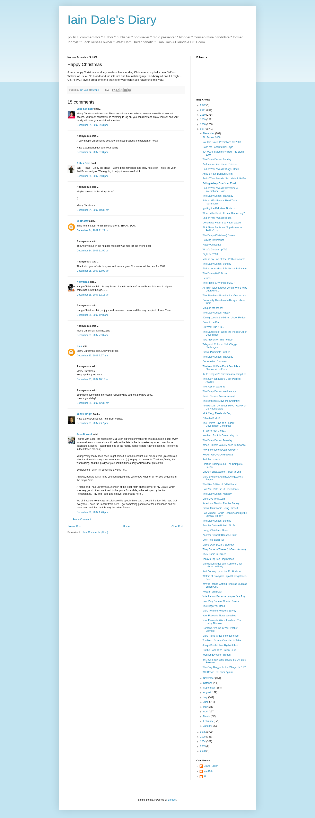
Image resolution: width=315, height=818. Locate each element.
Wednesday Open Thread (216, 654)
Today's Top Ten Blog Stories (218, 559)
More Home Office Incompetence (220, 635)
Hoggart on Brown (212, 591)
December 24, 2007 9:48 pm (92, 176)
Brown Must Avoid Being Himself (220, 508)
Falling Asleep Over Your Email (219, 183)
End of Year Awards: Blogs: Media (220, 169)
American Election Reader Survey (220, 503)
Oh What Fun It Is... (213, 327)
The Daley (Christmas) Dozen (218, 235)
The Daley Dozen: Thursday (217, 195)
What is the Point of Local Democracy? (223, 213)
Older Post (177, 526)
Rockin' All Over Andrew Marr (218, 454)
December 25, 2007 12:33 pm (93, 403)
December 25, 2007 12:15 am (93, 294)
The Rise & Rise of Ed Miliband (219, 484)
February (208, 721)
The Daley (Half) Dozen (215, 273)
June (206, 702)
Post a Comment (82, 519)
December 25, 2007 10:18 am (93, 379)
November (209, 678)
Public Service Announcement (218, 396)
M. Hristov (83, 221)
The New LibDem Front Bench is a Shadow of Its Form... (221, 368)
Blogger (172, 799)
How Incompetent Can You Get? (219, 449)
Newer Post (75, 526)
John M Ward (84, 434)
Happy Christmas (211, 244)
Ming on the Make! (212, 308)
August (207, 692)
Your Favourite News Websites (219, 615)
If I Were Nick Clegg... (214, 430)
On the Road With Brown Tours (219, 650)
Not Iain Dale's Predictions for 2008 (221, 142)
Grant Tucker (211, 765)
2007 (203, 129)
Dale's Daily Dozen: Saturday (218, 544)
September (209, 687)
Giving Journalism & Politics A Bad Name (224, 268)
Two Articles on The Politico (217, 339)
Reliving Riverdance (213, 240)
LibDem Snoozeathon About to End (221, 471)
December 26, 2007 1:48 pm (92, 512)
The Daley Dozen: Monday (216, 493)
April (206, 711)
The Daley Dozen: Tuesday (217, 440)
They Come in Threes (214, 554)
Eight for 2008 (210, 254)
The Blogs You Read (213, 606)
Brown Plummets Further (216, 352)
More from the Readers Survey (219, 610)
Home (126, 526)
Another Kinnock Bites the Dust (219, 535)
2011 (203, 110)
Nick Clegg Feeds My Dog (216, 413)
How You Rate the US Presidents (220, 489)
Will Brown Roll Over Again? (217, 672)
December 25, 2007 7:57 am (92, 355)
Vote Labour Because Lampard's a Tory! (224, 596)
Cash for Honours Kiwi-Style (217, 147)
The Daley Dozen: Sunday (216, 159)
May (205, 706)
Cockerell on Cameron (214, 361)
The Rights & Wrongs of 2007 (218, 282)
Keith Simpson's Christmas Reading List (224, 374)
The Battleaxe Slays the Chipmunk (221, 401)
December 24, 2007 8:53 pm (92, 125)
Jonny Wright (84, 414)
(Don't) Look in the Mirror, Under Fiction (223, 317)
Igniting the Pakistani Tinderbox (219, 208)
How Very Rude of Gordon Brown (220, 601)
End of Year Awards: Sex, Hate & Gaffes (224, 178)
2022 (203, 105)
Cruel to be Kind (211, 322)
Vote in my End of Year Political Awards (223, 259)
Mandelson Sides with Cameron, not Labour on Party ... (222, 565)
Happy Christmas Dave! (215, 530)
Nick (79, 346)
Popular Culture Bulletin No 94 (218, 525)
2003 (203, 746)
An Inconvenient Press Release (219, 164)
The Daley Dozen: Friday (216, 312)
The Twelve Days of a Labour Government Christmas (218, 424)
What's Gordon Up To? (214, 249)
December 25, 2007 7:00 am (92, 335)
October (207, 683)
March (207, 716)
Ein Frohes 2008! (211, 137)
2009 (203, 119)
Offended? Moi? (211, 418)
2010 (203, 114)
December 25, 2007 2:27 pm (92, 423)
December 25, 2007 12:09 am (93, 270)
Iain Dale (208, 771)
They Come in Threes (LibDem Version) (224, 549)
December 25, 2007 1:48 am (92, 315)
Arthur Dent (83, 163)
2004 (203, 741)
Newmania (83, 281)
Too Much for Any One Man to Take (221, 640)
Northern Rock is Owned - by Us (220, 435)
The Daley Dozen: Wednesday (219, 391)
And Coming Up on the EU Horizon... (222, 571)
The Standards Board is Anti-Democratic (224, 295)
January (207, 725)
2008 (203, 124)
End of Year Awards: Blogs (216, 217)
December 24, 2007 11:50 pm (93, 250)
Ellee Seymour (85, 108)
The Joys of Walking (213, 386)
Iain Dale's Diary (112, 20)
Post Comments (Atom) (95, 532)
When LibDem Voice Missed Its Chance (224, 445)
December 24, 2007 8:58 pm (92, 152)
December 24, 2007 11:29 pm (93, 230)
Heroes (206, 278)
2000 (203, 751)
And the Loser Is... (212, 459)
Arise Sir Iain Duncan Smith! (217, 173)
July (205, 697)
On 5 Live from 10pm (213, 498)
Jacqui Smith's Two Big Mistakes (220, 645)
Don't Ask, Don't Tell (213, 539)
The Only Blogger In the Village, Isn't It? (224, 667)
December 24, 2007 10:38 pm (93, 210)
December (209, 133)
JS (205, 776)
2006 (203, 732)
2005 (203, 736)
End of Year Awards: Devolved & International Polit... (220, 189)
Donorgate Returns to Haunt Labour (222, 222)
